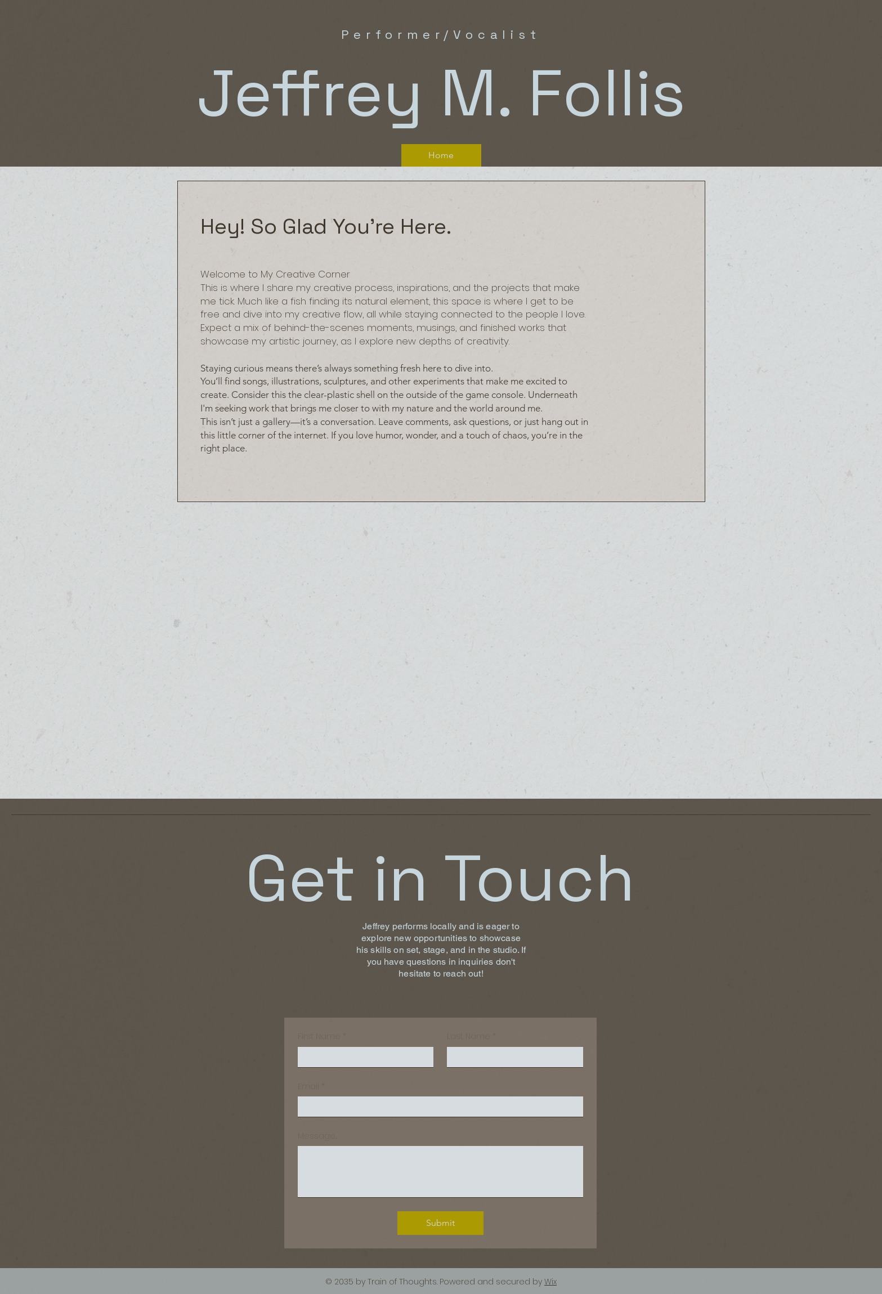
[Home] (441, 155)
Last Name (471, 1036)
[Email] (437, 1106)
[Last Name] (511, 1057)
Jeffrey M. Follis (441, 93)
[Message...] (440, 1171)
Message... (317, 1136)
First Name (322, 1036)
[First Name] (362, 1057)
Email (311, 1086)
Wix (550, 1281)
